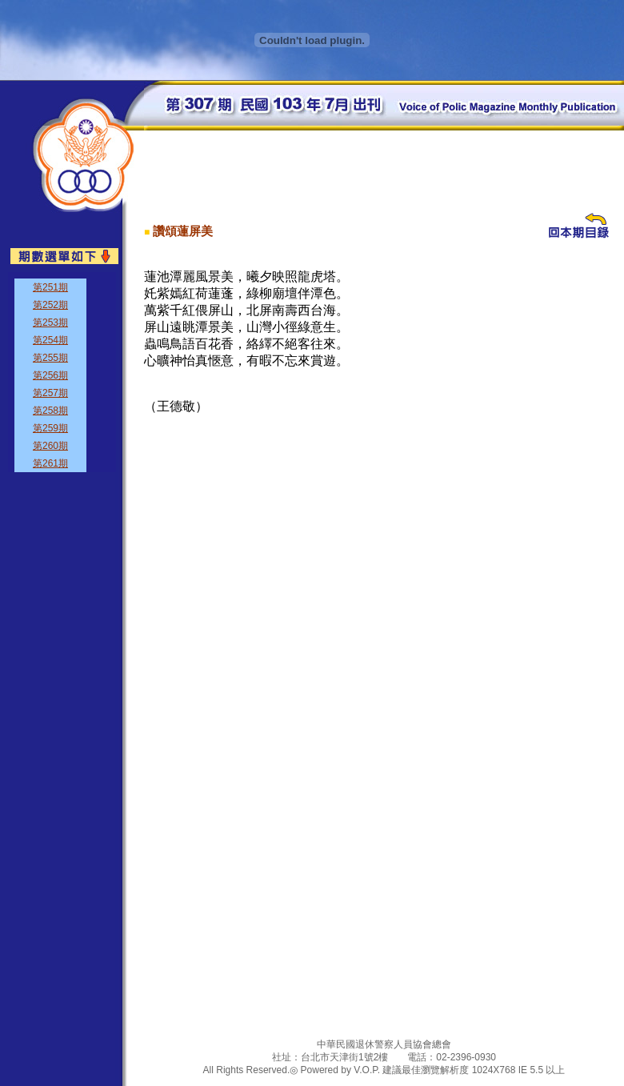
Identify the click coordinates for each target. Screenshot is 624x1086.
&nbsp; (62, 372)
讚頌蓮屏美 (183, 231)
